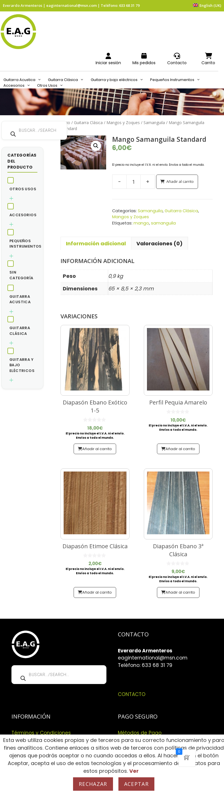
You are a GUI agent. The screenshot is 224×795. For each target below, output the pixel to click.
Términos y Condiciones (41, 732)
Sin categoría (21, 275)
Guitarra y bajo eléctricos (119, 80)
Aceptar (136, 783)
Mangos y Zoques (123, 122)
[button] (96, 146)
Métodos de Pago (140, 732)
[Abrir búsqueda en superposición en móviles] (34, 130)
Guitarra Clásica (67, 80)
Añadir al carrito (180, 181)
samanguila (163, 223)
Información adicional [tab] (96, 243)
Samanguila (154, 122)
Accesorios (18, 85)
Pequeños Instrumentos (176, 80)
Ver (134, 770)
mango (141, 223)
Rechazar (93, 783)
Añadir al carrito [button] (97, 449)
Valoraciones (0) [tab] (159, 243)
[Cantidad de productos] (133, 182)
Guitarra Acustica (24, 80)
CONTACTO (132, 694)
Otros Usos (51, 85)
